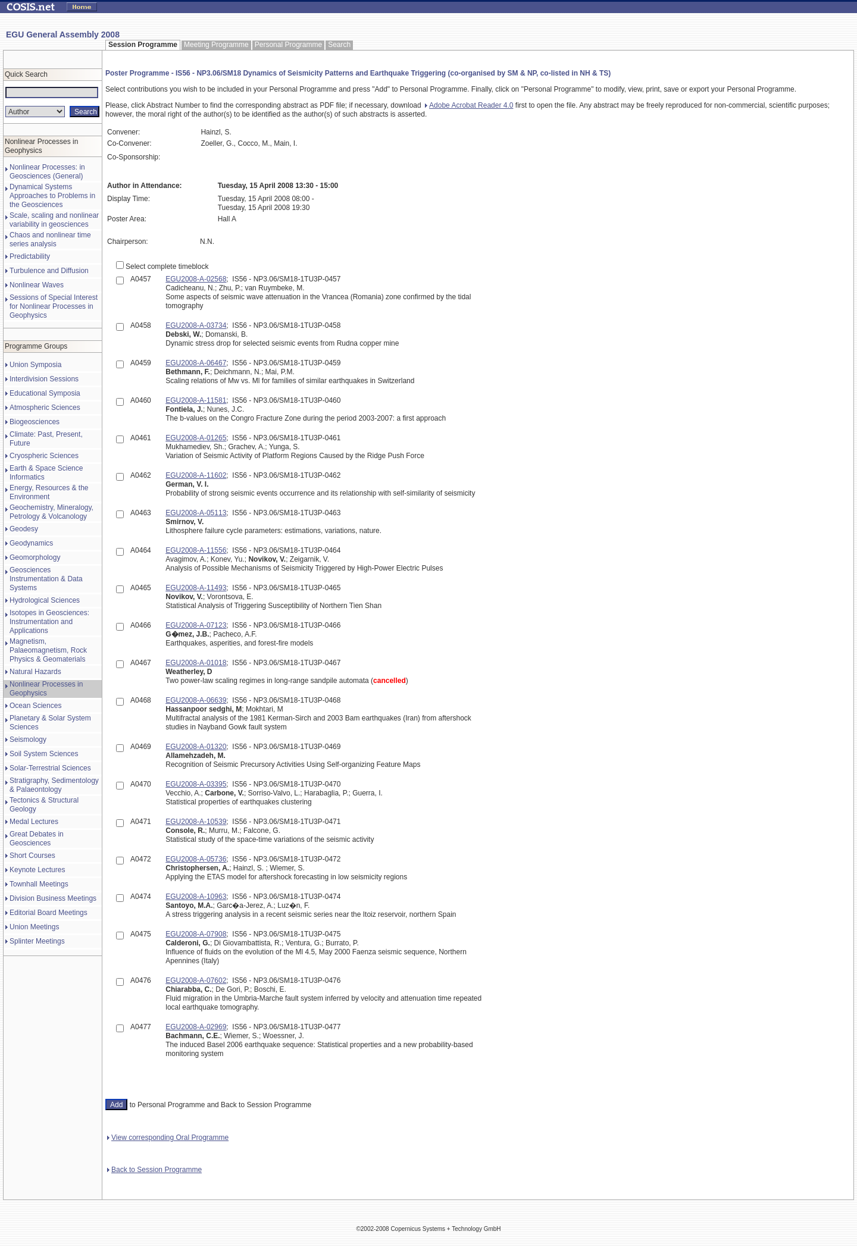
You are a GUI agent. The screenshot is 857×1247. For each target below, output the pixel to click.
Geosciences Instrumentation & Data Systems (46, 579)
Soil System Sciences (44, 754)
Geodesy (24, 529)
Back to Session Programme (154, 1169)
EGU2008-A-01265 (195, 438)
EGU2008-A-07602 (195, 980)
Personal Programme (288, 44)
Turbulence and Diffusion (49, 271)
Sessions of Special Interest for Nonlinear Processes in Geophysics (54, 306)
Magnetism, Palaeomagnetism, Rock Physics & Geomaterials (48, 650)
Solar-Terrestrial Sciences (50, 768)
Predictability (30, 256)
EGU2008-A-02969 (195, 1027)
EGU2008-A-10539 (195, 821)
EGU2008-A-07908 (195, 934)
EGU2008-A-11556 (195, 550)
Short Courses (32, 855)
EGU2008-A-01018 (195, 663)
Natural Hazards (35, 672)
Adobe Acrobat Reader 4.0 (469, 105)
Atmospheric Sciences (45, 407)
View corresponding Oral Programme (168, 1137)
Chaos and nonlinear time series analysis (50, 239)
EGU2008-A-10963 (195, 896)
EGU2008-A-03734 (195, 325)
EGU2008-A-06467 (195, 363)
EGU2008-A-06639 (195, 700)
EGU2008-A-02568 (195, 279)
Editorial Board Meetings (48, 912)
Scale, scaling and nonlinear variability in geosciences (54, 219)
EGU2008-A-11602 (195, 475)
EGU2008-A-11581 (195, 400)
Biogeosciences (35, 422)
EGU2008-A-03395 (195, 784)
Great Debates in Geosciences (37, 838)
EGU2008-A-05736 (195, 859)
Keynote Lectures (37, 870)
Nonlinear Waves (37, 285)
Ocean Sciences (35, 705)
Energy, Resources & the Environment (49, 492)
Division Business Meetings (53, 898)
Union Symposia (35, 365)
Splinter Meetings (37, 941)
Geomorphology (35, 557)
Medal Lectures (34, 821)
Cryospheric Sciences (44, 456)
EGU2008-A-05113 (195, 513)
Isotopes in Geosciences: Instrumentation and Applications (49, 622)
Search (339, 44)
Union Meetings (34, 927)
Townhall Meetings (39, 884)
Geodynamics (31, 543)
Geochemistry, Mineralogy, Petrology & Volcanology (51, 512)
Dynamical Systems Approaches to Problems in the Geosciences (52, 196)
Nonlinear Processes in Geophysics (46, 688)
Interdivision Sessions (44, 379)
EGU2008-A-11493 (195, 588)
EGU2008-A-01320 (195, 746)
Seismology (28, 739)
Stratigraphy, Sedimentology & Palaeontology (54, 785)
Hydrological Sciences (45, 600)
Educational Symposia (45, 393)
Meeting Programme (216, 44)
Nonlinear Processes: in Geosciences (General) (47, 171)
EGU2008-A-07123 (195, 625)
